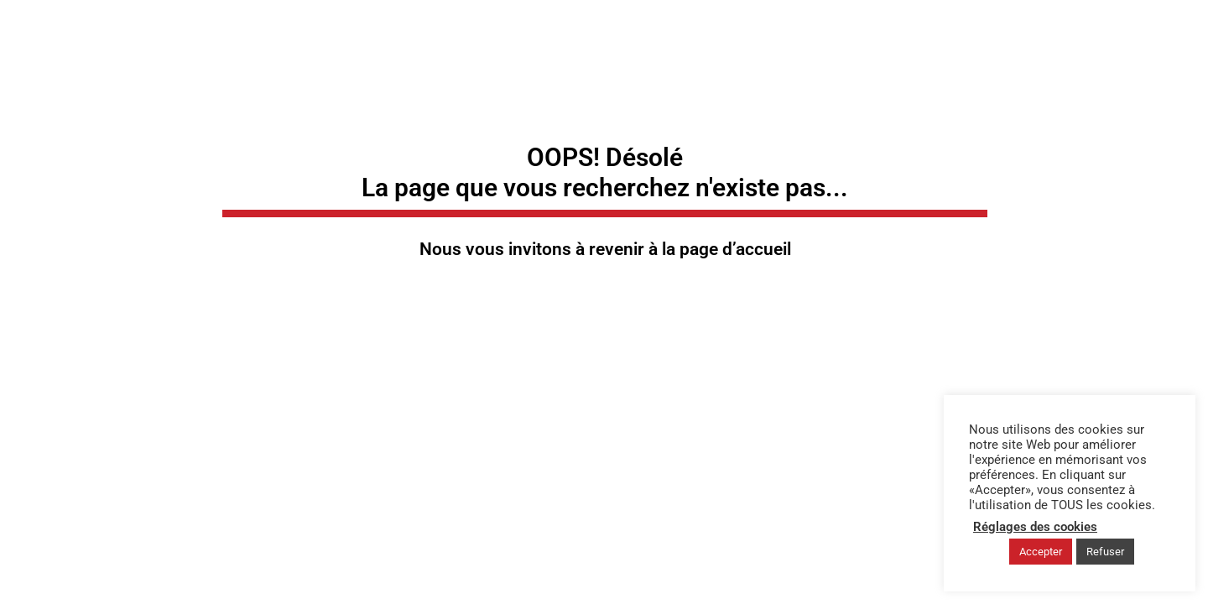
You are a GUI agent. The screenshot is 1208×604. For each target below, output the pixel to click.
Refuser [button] (1105, 551)
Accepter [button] (1040, 551)
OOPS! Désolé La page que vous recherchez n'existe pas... (605, 172)
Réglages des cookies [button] (1035, 526)
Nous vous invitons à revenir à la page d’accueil (605, 249)
